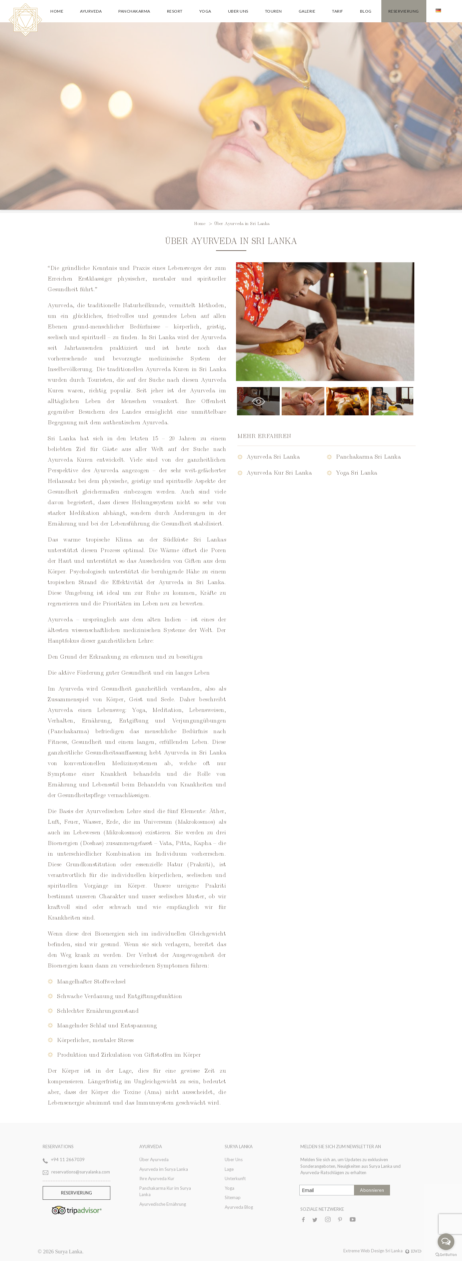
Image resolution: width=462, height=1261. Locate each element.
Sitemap (233, 1197)
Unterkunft (235, 1178)
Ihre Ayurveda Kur (156, 1178)
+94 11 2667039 (68, 1159)
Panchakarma (134, 11)
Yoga (205, 11)
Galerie (307, 11)
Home (56, 11)
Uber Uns (238, 11)
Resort (175, 11)
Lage (229, 1169)
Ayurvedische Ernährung (162, 1204)
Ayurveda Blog (239, 1207)
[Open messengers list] (446, 1241)
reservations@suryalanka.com (80, 1171)
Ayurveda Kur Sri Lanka (279, 472)
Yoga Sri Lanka (356, 472)
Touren (273, 11)
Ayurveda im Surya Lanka (163, 1169)
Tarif (337, 11)
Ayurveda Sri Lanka (273, 456)
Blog (366, 11)
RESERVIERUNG (76, 1192)
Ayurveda (91, 11)
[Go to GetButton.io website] (446, 1254)
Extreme (352, 1250)
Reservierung (403, 11)
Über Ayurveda (154, 1159)
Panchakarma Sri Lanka (368, 456)
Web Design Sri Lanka (391, 1250)
